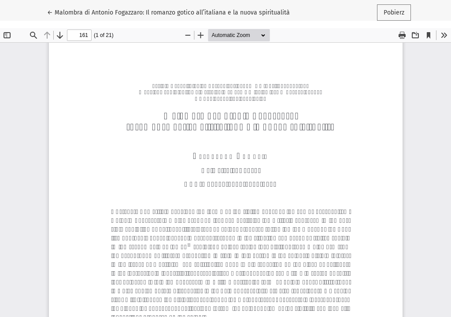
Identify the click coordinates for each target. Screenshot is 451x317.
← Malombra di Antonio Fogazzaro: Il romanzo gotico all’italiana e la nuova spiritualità (168, 11)
